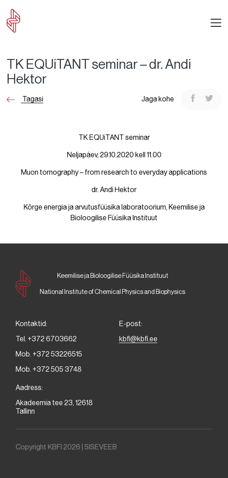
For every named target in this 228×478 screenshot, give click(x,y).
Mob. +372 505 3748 (49, 369)
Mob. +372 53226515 (49, 354)
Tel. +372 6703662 (46, 339)
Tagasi (25, 99)
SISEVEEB (100, 447)
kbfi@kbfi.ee (138, 339)
